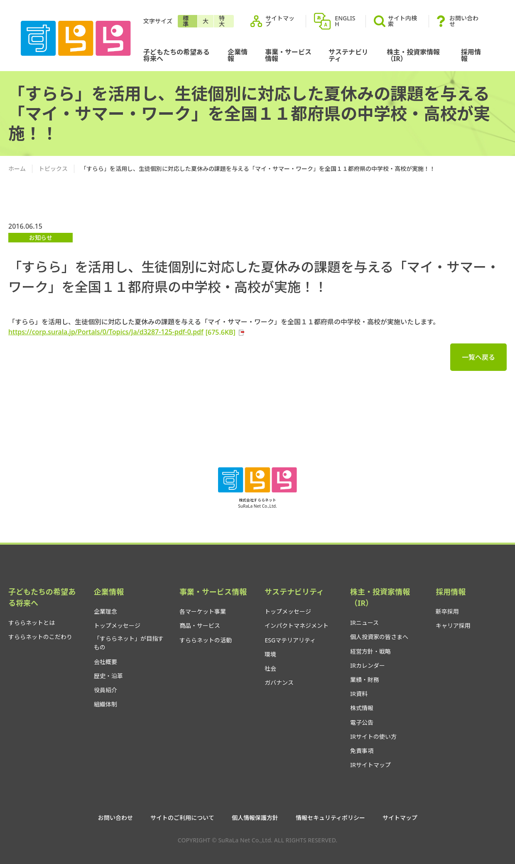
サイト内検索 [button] (395, 21)
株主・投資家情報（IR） (413, 55)
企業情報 (238, 55)
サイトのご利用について (182, 818)
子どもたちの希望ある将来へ (176, 55)
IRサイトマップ (370, 765)
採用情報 (471, 55)
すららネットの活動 (205, 640)
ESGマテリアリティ (290, 640)
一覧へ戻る (478, 357)
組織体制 (105, 704)
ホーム (17, 169)
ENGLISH (345, 21)
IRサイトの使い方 (373, 737)
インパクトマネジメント (297, 625)
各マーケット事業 (202, 611)
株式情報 (361, 708)
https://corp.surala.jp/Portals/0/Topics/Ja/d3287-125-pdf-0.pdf (126, 331)
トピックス (53, 169)
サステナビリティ (348, 55)
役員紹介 (105, 690)
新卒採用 (447, 611)
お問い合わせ (463, 21)
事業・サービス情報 (288, 55)
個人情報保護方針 (255, 818)
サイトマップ (279, 21)
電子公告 (361, 722)
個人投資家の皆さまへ (379, 637)
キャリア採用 (453, 625)
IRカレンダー (367, 665)
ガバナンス (279, 682)
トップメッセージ (117, 625)
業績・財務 (364, 680)
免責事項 (361, 751)
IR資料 (358, 694)
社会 (270, 668)
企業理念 (105, 611)
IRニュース (364, 623)
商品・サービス (199, 625)
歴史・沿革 (108, 676)
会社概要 (105, 662)
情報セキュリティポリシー (330, 818)
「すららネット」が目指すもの (129, 642)
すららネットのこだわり (40, 637)
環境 (270, 654)
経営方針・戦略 (370, 651)
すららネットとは (31, 623)
